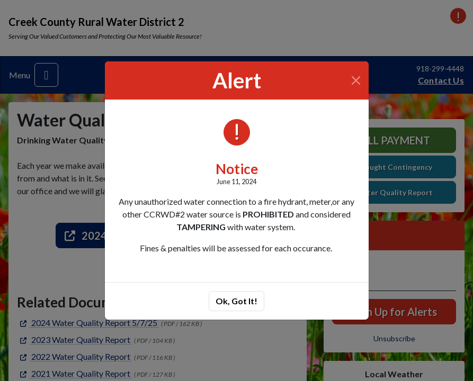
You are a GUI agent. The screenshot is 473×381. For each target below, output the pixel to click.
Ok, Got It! (236, 301)
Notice (237, 168)
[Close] (355, 80)
